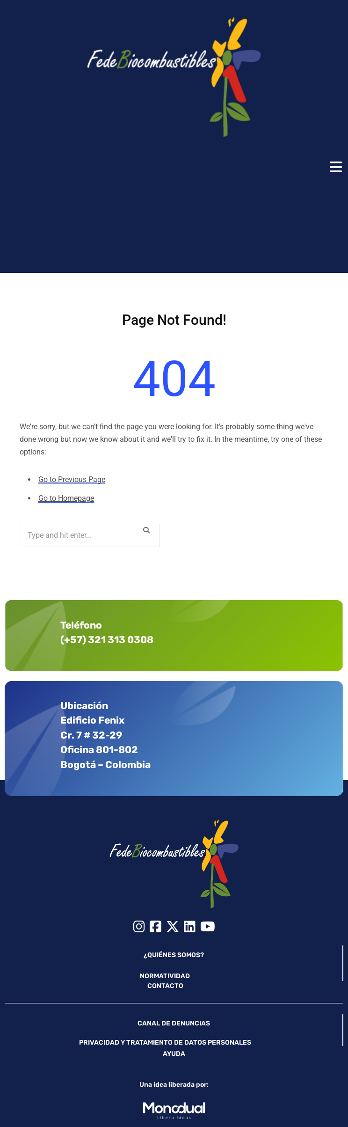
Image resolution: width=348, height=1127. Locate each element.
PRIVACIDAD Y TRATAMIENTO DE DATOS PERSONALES (165, 1042)
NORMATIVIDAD (165, 976)
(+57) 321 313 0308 (106, 639)
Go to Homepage (66, 498)
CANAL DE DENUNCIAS (174, 1023)
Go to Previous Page (71, 479)
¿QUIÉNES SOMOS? (174, 955)
